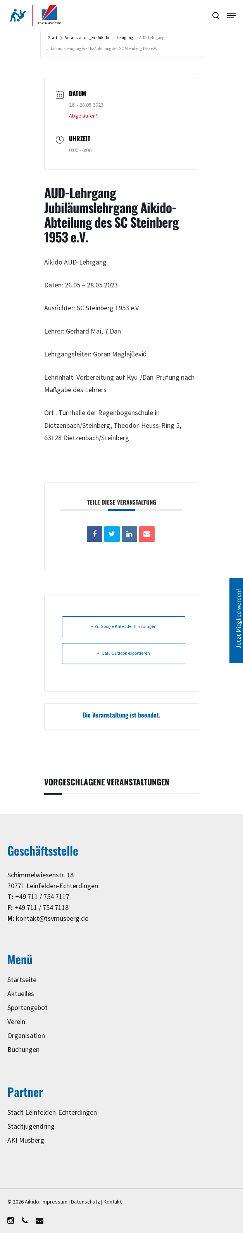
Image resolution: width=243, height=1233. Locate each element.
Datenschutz (85, 1201)
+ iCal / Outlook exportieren (123, 653)
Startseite (21, 980)
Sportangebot (27, 1008)
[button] (231, 15)
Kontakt (112, 1201)
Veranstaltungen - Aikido (87, 37)
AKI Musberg (25, 1140)
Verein (16, 1022)
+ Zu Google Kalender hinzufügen (124, 626)
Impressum (54, 1201)
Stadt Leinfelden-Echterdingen (52, 1112)
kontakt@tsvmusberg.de (52, 919)
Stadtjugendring (31, 1126)
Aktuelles (20, 994)
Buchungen (23, 1050)
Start (53, 37)
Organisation (26, 1036)
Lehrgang (125, 37)
